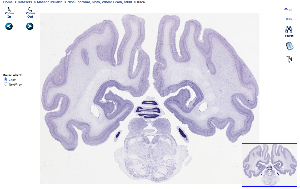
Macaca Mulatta (49, 2)
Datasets (25, 2)
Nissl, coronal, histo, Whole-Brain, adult (99, 2)
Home (8, 2)
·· (288, 18)
